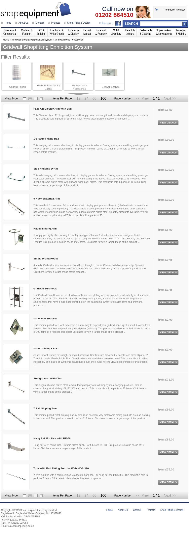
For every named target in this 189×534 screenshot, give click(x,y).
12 (78, 98)
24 (86, 98)
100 (103, 98)
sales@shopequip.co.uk (21, 526)
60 (94, 98)
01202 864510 (114, 15)
